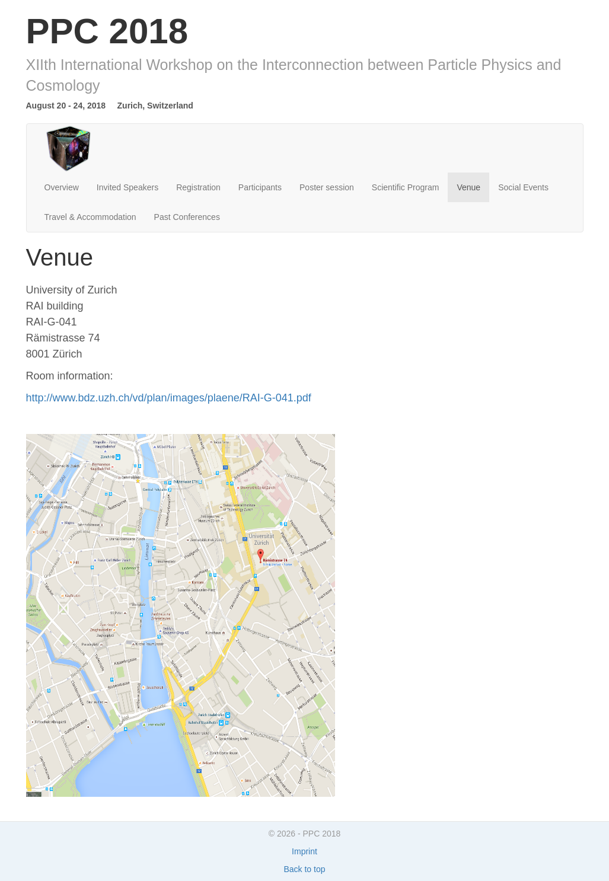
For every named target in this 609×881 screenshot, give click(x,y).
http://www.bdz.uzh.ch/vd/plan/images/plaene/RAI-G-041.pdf (168, 398)
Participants (260, 187)
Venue (468, 187)
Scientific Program (405, 187)
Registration (198, 187)
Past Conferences (187, 217)
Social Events (523, 187)
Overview (61, 187)
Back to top (304, 869)
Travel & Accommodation (90, 217)
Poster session (326, 187)
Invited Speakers (127, 187)
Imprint (304, 851)
